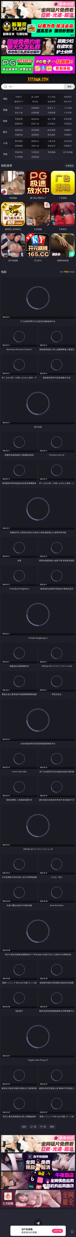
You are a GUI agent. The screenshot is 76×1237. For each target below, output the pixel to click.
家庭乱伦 (35, 141)
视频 (5, 109)
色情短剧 (35, 156)
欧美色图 (51, 130)
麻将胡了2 (18, 101)
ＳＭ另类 (68, 112)
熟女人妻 (19, 112)
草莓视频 (51, 152)
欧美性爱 (68, 119)
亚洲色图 (35, 130)
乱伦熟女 (51, 123)
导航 (5, 154)
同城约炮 (19, 152)
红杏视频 (19, 156)
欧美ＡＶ (51, 108)
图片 (5, 131)
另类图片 (68, 134)
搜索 (69, 86)
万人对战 (51, 96)
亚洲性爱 (19, 119)
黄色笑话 (51, 145)
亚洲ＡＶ (19, 108)
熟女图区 (51, 134)
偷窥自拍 (19, 130)
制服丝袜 (19, 123)
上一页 (33, 1126)
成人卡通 (51, 119)
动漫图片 (68, 130)
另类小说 (35, 145)
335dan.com (38, 79)
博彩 (5, 98)
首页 (24, 1126)
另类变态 (68, 123)
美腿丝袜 (19, 134)
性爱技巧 (68, 145)
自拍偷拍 (35, 108)
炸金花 (35, 101)
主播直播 (51, 112)
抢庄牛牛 (68, 101)
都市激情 (19, 141)
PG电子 (19, 96)
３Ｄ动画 (68, 108)
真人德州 (35, 96)
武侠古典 (68, 141)
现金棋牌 (51, 101)
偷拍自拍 (35, 119)
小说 (5, 143)
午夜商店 (35, 152)
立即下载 (57, 1231)
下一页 (43, 1126)
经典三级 (35, 123)
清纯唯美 (35, 134)
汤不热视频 (68, 152)
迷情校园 (19, 145)
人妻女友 (51, 141)
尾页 (52, 1126)
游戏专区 (68, 96)
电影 (5, 120)
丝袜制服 (35, 112)
